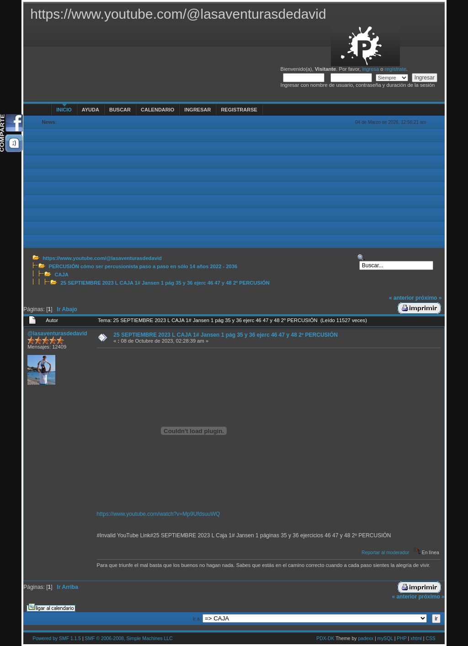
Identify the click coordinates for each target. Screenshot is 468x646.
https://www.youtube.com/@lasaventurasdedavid (102, 258)
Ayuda (90, 109)
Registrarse (239, 109)
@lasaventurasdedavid (57, 333)
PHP (401, 638)
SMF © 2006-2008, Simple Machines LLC (129, 638)
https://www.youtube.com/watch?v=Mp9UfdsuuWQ (158, 514)
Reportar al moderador (385, 552)
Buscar (120, 109)
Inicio (64, 109)
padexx (365, 638)
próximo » (428, 298)
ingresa (370, 69)
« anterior (401, 298)
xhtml (416, 638)
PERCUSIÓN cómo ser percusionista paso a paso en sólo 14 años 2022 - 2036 (142, 266)
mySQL (385, 638)
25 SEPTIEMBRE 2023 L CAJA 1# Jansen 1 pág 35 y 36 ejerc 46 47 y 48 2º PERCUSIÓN (164, 283)
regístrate (395, 69)
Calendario (157, 109)
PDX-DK (325, 638)
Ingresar (197, 109)
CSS (430, 638)
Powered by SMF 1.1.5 (56, 638)
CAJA (61, 274)
